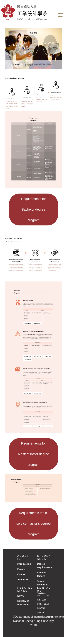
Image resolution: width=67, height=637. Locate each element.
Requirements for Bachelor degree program (33, 209)
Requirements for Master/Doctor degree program (33, 454)
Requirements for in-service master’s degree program (33, 523)
